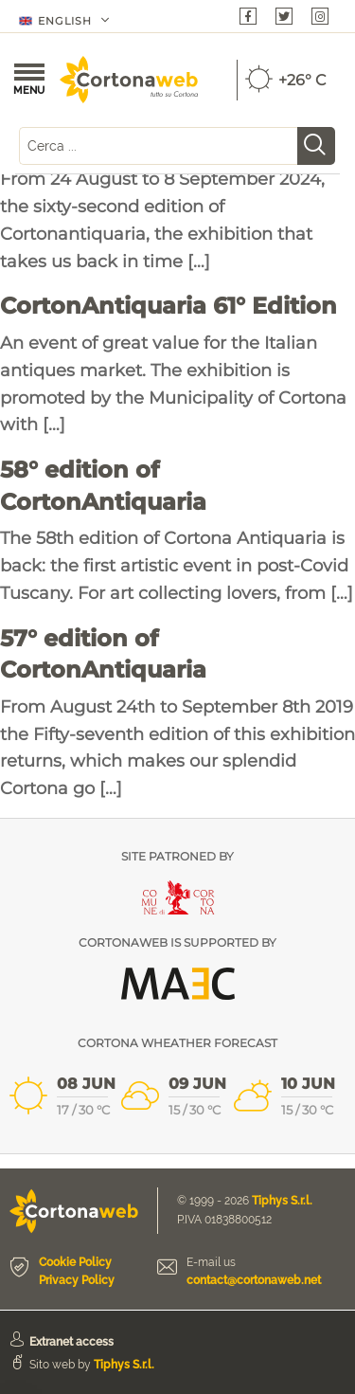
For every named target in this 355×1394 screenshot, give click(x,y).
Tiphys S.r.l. (282, 1200)
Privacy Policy (77, 1280)
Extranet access (71, 1342)
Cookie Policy (75, 1262)
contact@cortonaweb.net (253, 1280)
